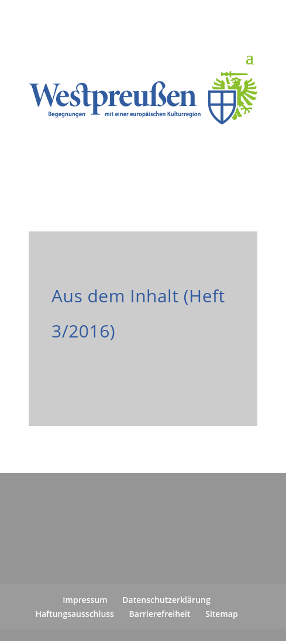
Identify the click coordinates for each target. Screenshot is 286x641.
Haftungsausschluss (74, 613)
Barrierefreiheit (160, 613)
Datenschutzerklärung (166, 599)
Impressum (85, 599)
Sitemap (221, 613)
